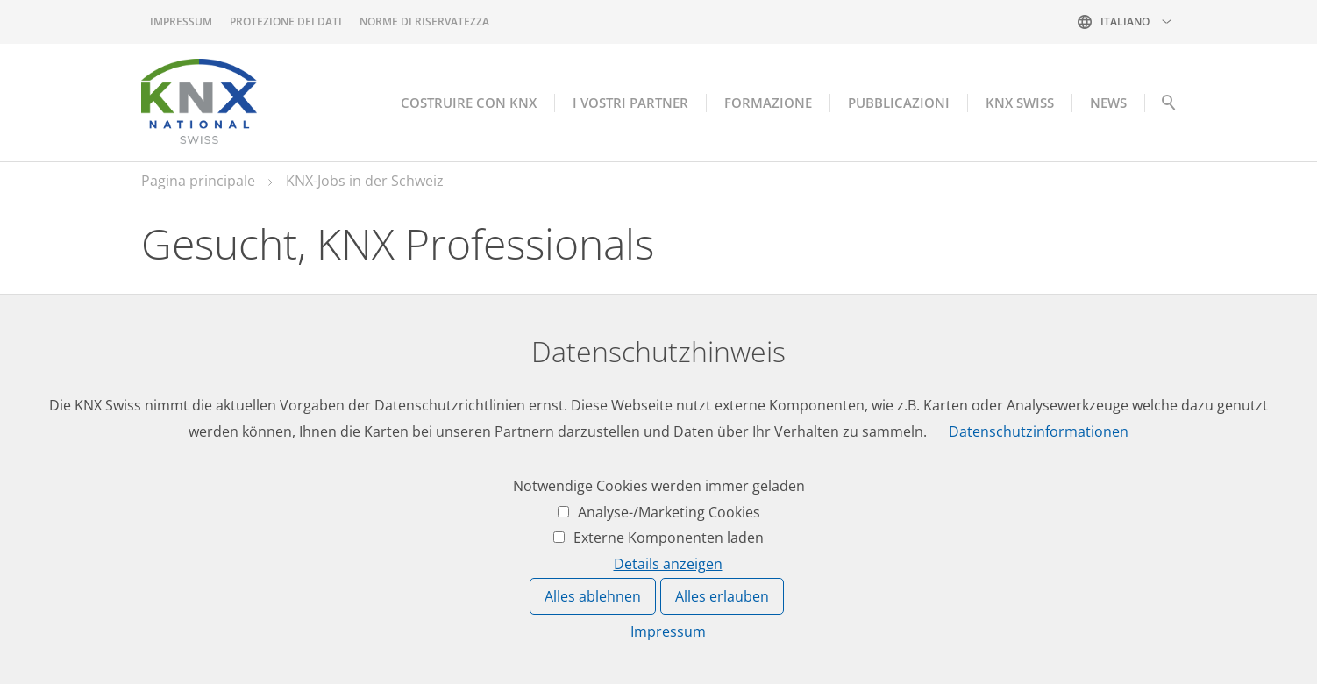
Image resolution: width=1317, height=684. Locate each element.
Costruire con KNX (469, 102)
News (421, 501)
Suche (1168, 107)
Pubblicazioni (899, 102)
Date (419, 535)
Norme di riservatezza (424, 21)
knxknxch (226, 591)
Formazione (768, 102)
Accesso (692, 469)
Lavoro (426, 469)
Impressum (181, 21)
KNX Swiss (1020, 102)
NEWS (1108, 102)
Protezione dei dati (286, 21)
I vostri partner (630, 102)
